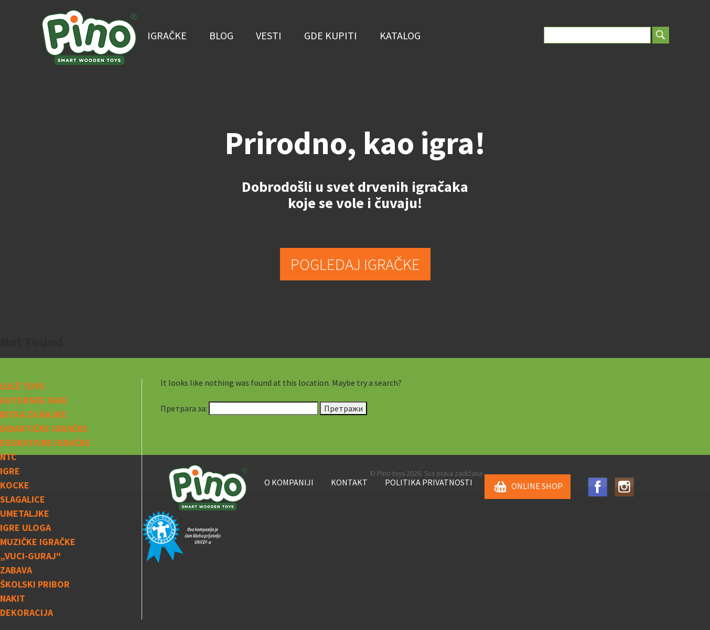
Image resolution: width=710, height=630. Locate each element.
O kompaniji (289, 482)
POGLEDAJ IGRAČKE (355, 264)
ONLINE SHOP (527, 487)
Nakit (12, 598)
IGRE (10, 471)
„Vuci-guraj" (30, 556)
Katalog (400, 35)
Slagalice (22, 499)
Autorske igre (34, 400)
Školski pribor (35, 584)
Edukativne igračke (45, 443)
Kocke (14, 485)
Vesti (269, 35)
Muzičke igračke (38, 542)
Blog (221, 35)
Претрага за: (183, 408)
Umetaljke (24, 513)
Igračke (167, 35)
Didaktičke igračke (44, 428)
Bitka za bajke (33, 414)
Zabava (16, 570)
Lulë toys (22, 386)
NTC (8, 457)
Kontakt (349, 482)
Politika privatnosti (428, 482)
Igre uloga (25, 528)
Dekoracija (26, 612)
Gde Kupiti (330, 35)
